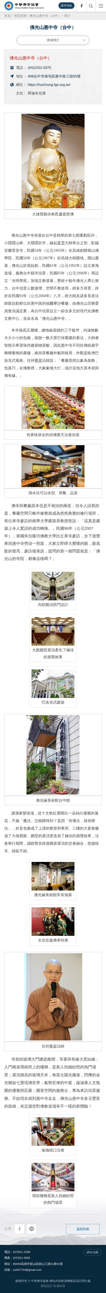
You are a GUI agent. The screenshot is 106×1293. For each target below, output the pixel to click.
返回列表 (83, 1229)
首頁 (7, 15)
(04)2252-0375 (39, 68)
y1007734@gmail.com (27, 1269)
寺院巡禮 (20, 15)
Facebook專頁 (81, 6)
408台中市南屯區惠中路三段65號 (54, 76)
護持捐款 (66, 5)
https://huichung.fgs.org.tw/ (49, 85)
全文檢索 (90, 6)
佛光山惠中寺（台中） (45, 15)
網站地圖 (92, 1252)
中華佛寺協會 (24, 5)
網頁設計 (47, 1286)
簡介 (67, 15)
